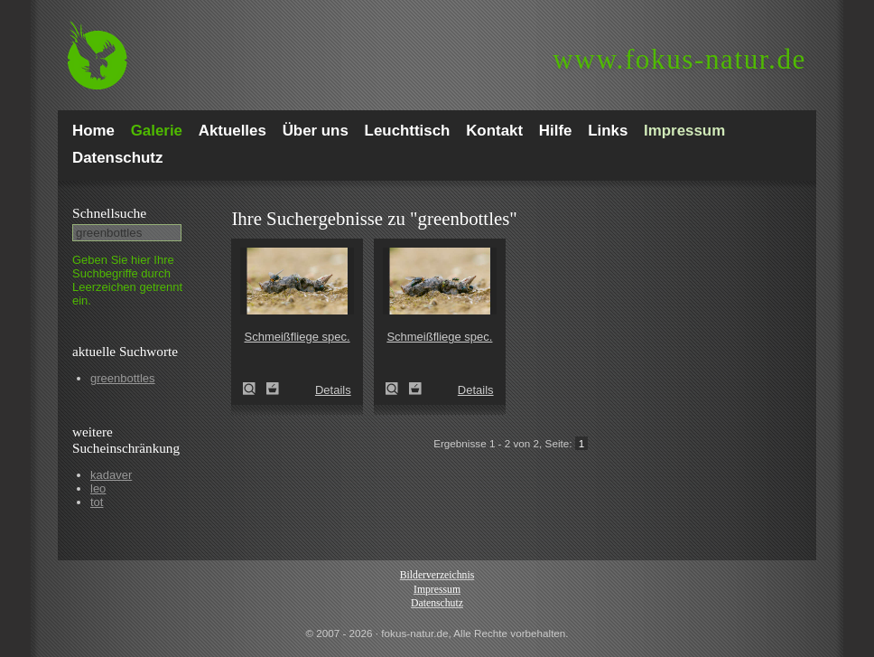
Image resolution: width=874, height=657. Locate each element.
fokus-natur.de (679, 59)
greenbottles (122, 378)
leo (98, 488)
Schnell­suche (109, 213)
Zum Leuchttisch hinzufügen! (272, 388)
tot (96, 502)
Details (333, 390)
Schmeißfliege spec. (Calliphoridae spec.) (254, 388)
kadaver (111, 475)
